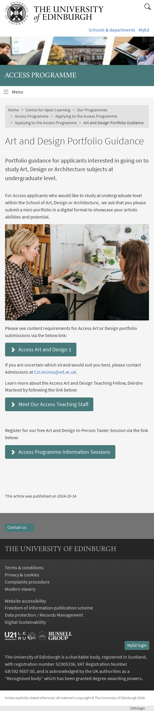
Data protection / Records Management (44, 615)
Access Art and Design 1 (40, 349)
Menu (21, 93)
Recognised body (24, 678)
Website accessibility (25, 601)
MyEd (144, 30)
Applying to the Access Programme (86, 116)
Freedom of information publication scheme (49, 608)
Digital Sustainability (25, 622)
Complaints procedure (27, 582)
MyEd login (137, 645)
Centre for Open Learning (48, 110)
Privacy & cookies (22, 575)
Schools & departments (112, 30)
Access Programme (31, 116)
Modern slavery (20, 589)
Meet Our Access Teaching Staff (49, 404)
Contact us (19, 527)
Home (13, 110)
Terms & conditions (24, 567)
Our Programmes (92, 110)
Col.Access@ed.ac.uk (55, 372)
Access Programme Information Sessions (60, 451)
